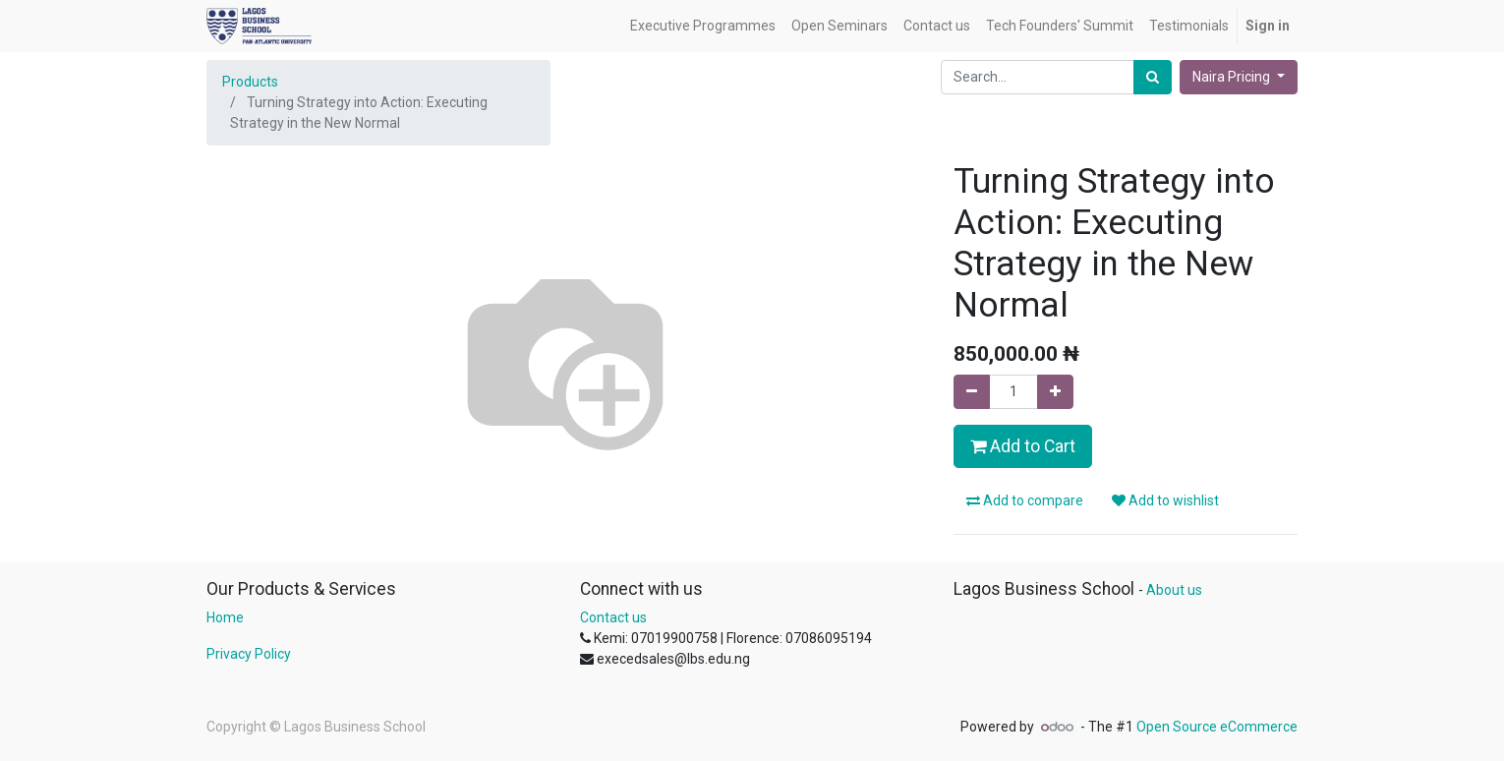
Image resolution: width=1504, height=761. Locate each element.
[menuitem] (702, 26)
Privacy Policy (248, 654)
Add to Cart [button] (1022, 446)
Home (225, 617)
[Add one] (1055, 392)
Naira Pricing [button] (1232, 77)
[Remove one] (972, 392)
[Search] (1152, 77)
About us (1174, 590)
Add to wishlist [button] (1165, 500)
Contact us (613, 617)
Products (250, 81)
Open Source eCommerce (1217, 726)
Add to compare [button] (1024, 500)
